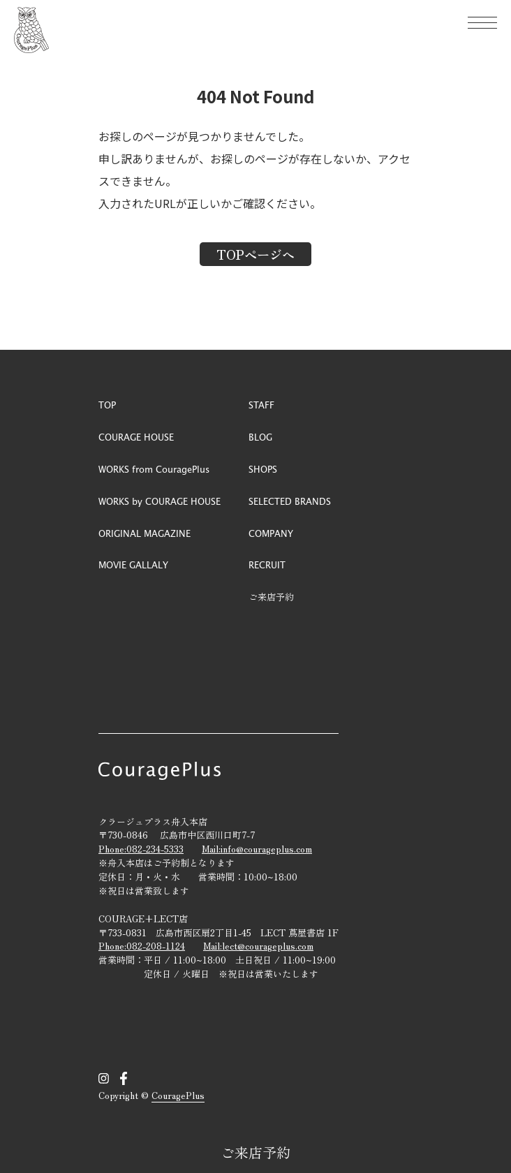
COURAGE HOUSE (136, 436)
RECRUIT (267, 564)
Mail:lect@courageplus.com (258, 945)
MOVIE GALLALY (133, 564)
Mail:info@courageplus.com (257, 848)
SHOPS (263, 468)
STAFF (261, 404)
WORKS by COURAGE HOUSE (159, 501)
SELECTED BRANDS (290, 501)
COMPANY (271, 533)
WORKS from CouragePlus (153, 468)
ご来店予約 (255, 1152)
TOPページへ (255, 254)
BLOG (260, 436)
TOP (107, 404)
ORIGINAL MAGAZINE (144, 533)
